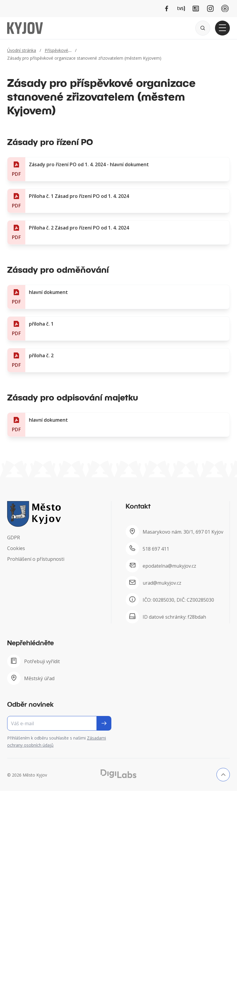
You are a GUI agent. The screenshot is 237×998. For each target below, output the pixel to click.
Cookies (16, 548)
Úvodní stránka (21, 50)
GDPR (13, 537)
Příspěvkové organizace (68, 50)
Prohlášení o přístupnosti (35, 559)
